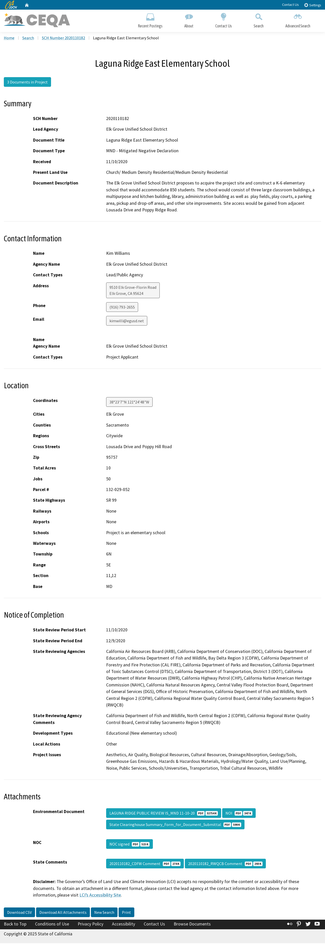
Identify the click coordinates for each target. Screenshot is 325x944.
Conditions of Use (52, 924)
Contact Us (290, 4)
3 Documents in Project (27, 82)
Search (258, 19)
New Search (104, 912)
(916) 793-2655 (122, 307)
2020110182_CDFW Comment (145, 864)
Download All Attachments (63, 912)
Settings (312, 5)
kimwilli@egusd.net (126, 321)
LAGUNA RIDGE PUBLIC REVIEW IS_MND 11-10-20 (163, 813)
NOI (238, 813)
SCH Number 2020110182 (63, 38)
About (189, 19)
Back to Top (15, 924)
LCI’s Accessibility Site (100, 895)
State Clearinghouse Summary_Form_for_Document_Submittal (175, 825)
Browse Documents (192, 924)
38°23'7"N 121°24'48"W (129, 402)
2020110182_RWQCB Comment (225, 864)
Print (126, 912)
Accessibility (123, 924)
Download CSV (19, 912)
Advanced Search (298, 19)
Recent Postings (150, 19)
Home (9, 38)
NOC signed (129, 844)
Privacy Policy (90, 924)
